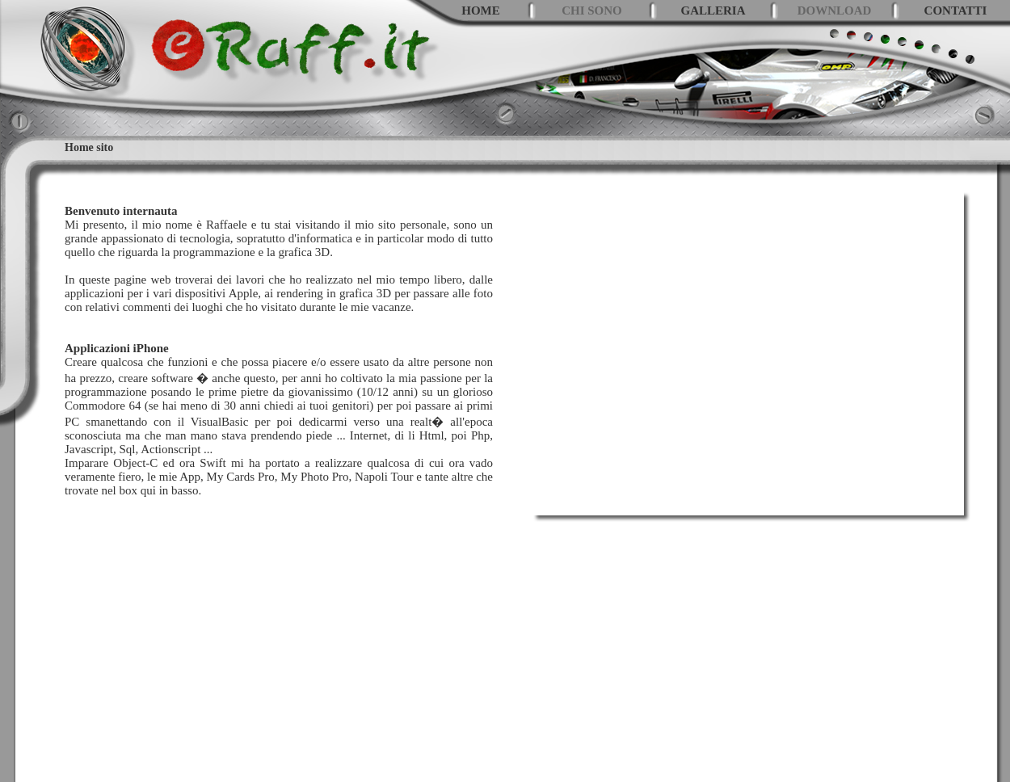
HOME (480, 10)
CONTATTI (955, 10)
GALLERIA (712, 10)
